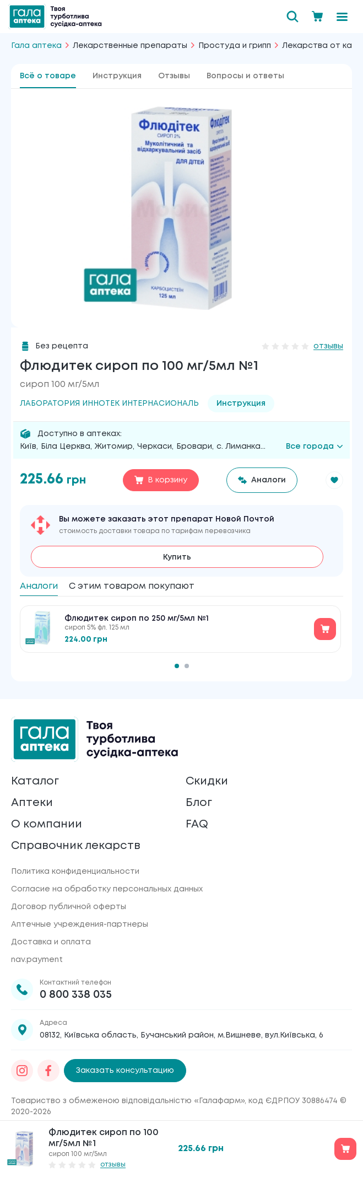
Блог (199, 803)
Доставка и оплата (51, 942)
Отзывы (174, 76)
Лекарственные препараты (130, 45)
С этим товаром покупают (131, 586)
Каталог (35, 781)
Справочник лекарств (75, 846)
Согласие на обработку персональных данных (107, 889)
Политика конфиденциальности (75, 871)
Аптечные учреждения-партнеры (79, 924)
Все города (314, 446)
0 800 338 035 (76, 995)
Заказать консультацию (125, 1070)
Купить (177, 557)
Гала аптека (36, 45)
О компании (46, 824)
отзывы (328, 346)
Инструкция (117, 76)
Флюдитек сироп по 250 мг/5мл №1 (136, 618)
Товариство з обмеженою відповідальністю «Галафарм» (128, 1101)
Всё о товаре (48, 76)
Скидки (207, 781)
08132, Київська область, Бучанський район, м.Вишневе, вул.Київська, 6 (181, 1035)
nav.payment (37, 959)
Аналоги (39, 586)
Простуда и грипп (234, 45)
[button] (334, 480)
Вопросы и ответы (245, 76)
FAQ (197, 824)
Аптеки (32, 803)
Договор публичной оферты (68, 907)
